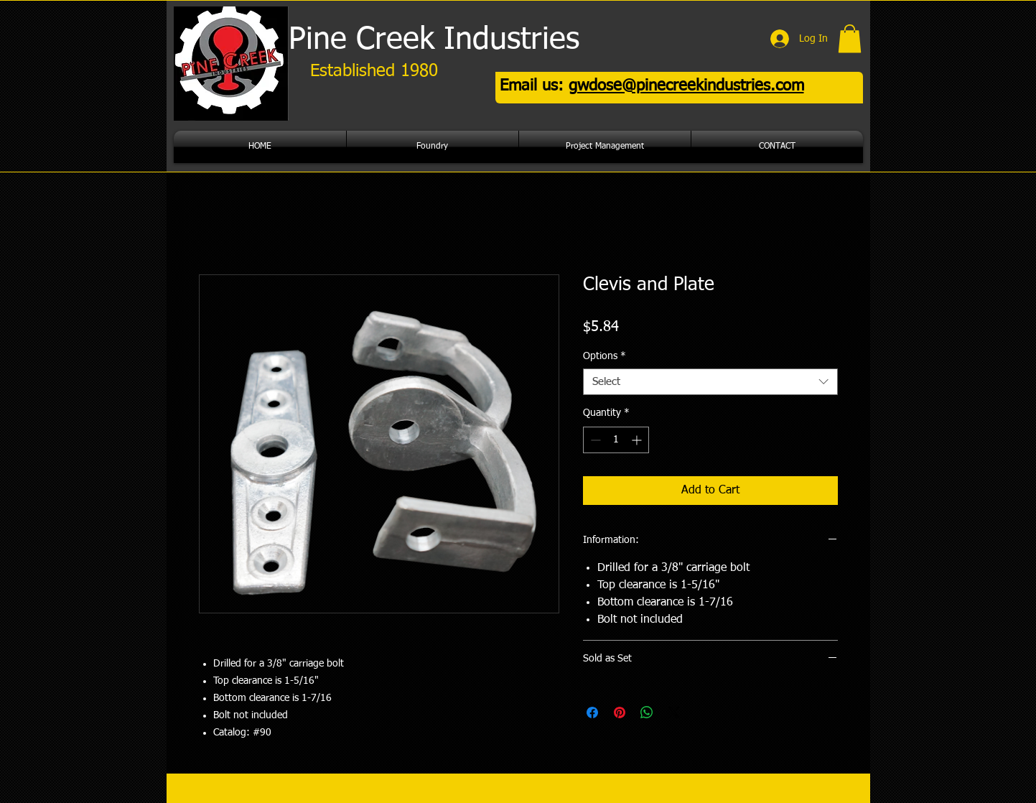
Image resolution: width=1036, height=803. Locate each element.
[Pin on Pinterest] (619, 712)
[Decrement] (594, 439)
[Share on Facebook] (592, 712)
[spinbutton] (616, 439)
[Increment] (638, 439)
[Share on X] (674, 712)
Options (604, 356)
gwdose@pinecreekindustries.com (686, 86)
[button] (850, 38)
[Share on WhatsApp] (646, 712)
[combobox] (710, 382)
